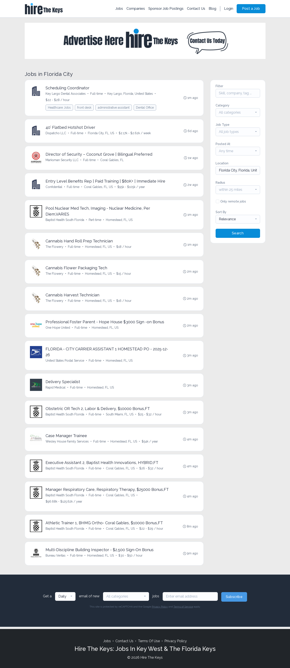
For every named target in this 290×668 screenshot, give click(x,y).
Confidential (54, 187)
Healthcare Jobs (59, 107)
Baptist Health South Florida (65, 220)
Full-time (96, 94)
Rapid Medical (56, 389)
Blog (212, 9)
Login (228, 9)
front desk (84, 107)
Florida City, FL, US (101, 133)
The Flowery (55, 247)
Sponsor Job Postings (166, 9)
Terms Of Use (149, 641)
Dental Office (145, 107)
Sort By (221, 212)
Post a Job (251, 9)
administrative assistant (114, 107)
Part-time (95, 220)
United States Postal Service (65, 362)
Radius (220, 182)
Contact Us (196, 9)
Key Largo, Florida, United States (130, 94)
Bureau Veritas (56, 558)
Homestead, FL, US (119, 220)
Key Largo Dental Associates (66, 94)
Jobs (119, 9)
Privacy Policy (160, 609)
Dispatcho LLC (56, 133)
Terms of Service (183, 609)
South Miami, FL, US (120, 416)
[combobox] (238, 112)
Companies (135, 9)
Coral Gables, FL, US (98, 187)
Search (238, 233)
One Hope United (58, 329)
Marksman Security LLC (62, 160)
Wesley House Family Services (67, 443)
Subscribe (234, 599)
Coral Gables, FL (112, 160)
